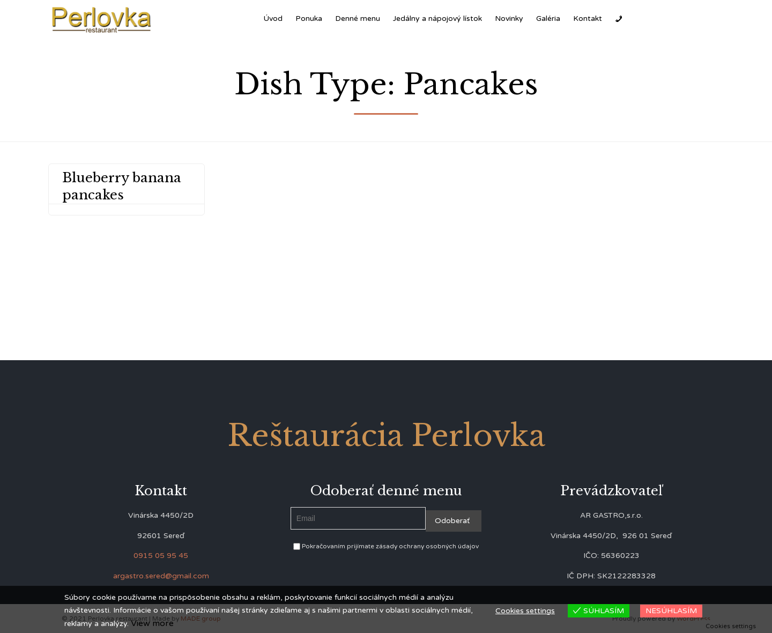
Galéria (548, 18)
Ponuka (308, 18)
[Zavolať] (618, 19)
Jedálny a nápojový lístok (437, 18)
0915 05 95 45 (160, 555)
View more (152, 623)
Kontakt (587, 18)
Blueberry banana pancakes (121, 186)
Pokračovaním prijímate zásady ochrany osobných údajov (386, 546)
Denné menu (357, 18)
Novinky (509, 18)
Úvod (273, 18)
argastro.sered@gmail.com (161, 575)
